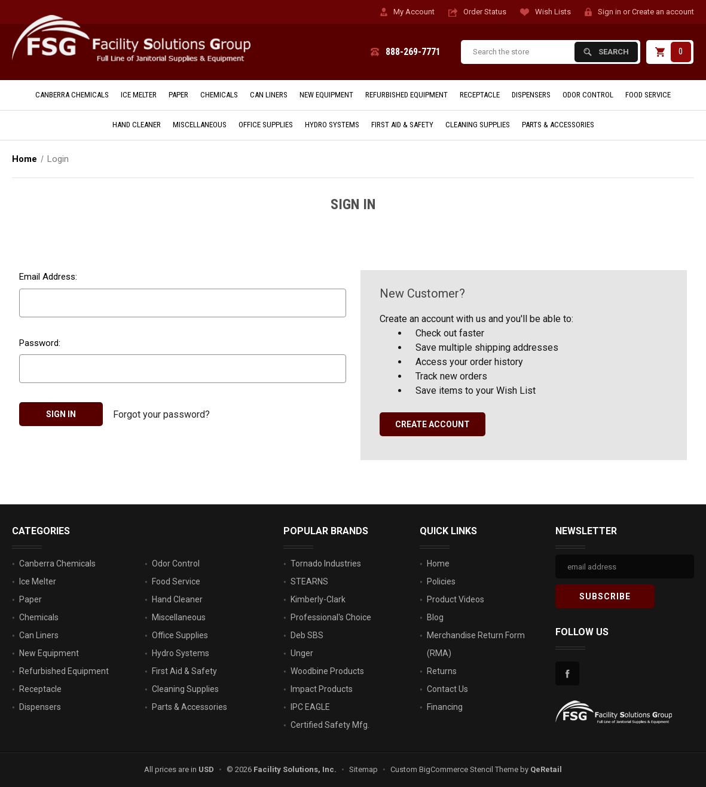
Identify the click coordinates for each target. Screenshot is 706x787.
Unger (302, 653)
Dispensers (531, 94)
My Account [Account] (414, 11)
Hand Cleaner (136, 124)
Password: (39, 343)
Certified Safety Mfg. (330, 725)
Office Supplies (266, 124)
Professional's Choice (331, 617)
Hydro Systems (332, 124)
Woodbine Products (327, 671)
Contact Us (447, 689)
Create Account (432, 424)
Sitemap (363, 769)
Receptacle (480, 94)
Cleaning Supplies (477, 124)
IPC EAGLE (310, 707)
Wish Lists (553, 11)
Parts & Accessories (558, 124)
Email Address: (48, 276)
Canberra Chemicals (72, 94)
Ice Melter (139, 94)
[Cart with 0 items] (669, 52)
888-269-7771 (413, 51)
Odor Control (588, 94)
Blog (435, 617)
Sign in (609, 11)
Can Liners (269, 94)
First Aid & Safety (402, 124)
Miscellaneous (200, 124)
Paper (178, 94)
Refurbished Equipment (406, 94)
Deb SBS (307, 635)
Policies (441, 581)
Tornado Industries (326, 563)
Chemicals (219, 94)
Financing (445, 707)
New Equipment (326, 94)
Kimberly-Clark (318, 599)
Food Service (648, 94)
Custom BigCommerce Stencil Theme (454, 769)
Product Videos (455, 599)
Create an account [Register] (663, 11)
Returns (442, 671)
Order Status (484, 11)
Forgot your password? (161, 413)
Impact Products (322, 689)
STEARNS (309, 581)
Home (438, 563)
